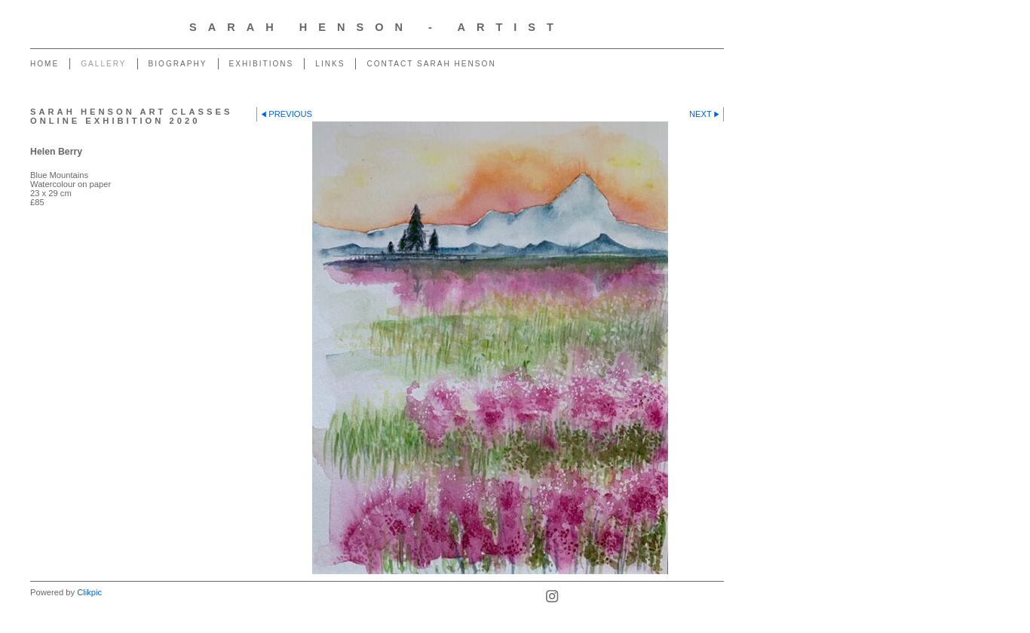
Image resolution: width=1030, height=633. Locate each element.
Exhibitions (261, 64)
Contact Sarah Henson (430, 64)
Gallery (103, 64)
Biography (178, 64)
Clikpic (89, 592)
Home (44, 64)
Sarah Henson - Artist (377, 27)
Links (330, 64)
